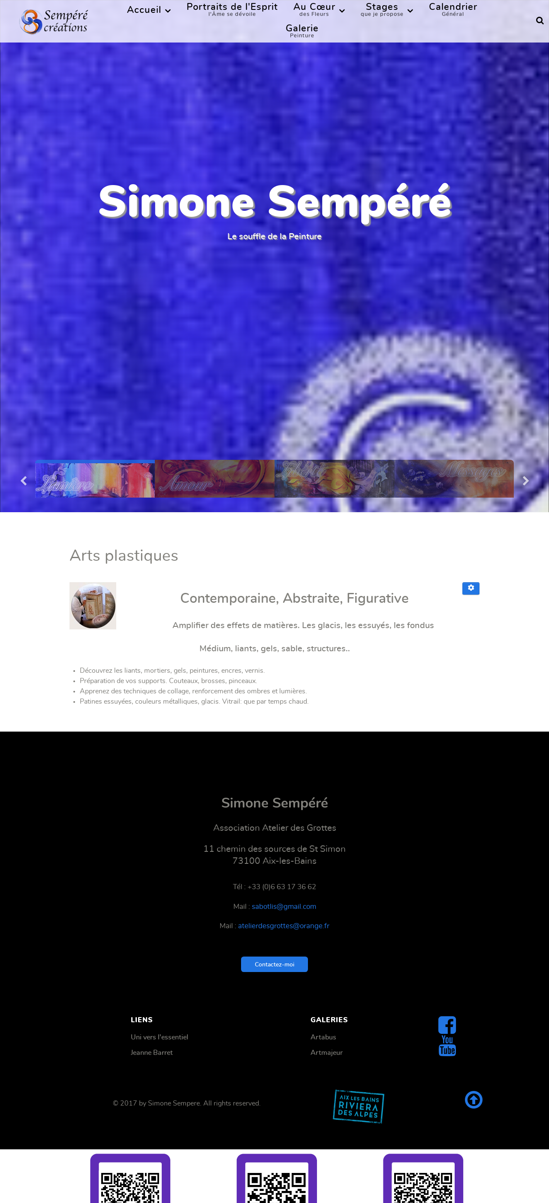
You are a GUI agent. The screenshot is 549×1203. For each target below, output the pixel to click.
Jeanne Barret (152, 1052)
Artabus (323, 1037)
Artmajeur (327, 1052)
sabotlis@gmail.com (284, 906)
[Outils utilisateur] (471, 588)
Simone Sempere (174, 1103)
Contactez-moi (274, 964)
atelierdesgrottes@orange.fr (283, 926)
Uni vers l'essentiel (159, 1037)
